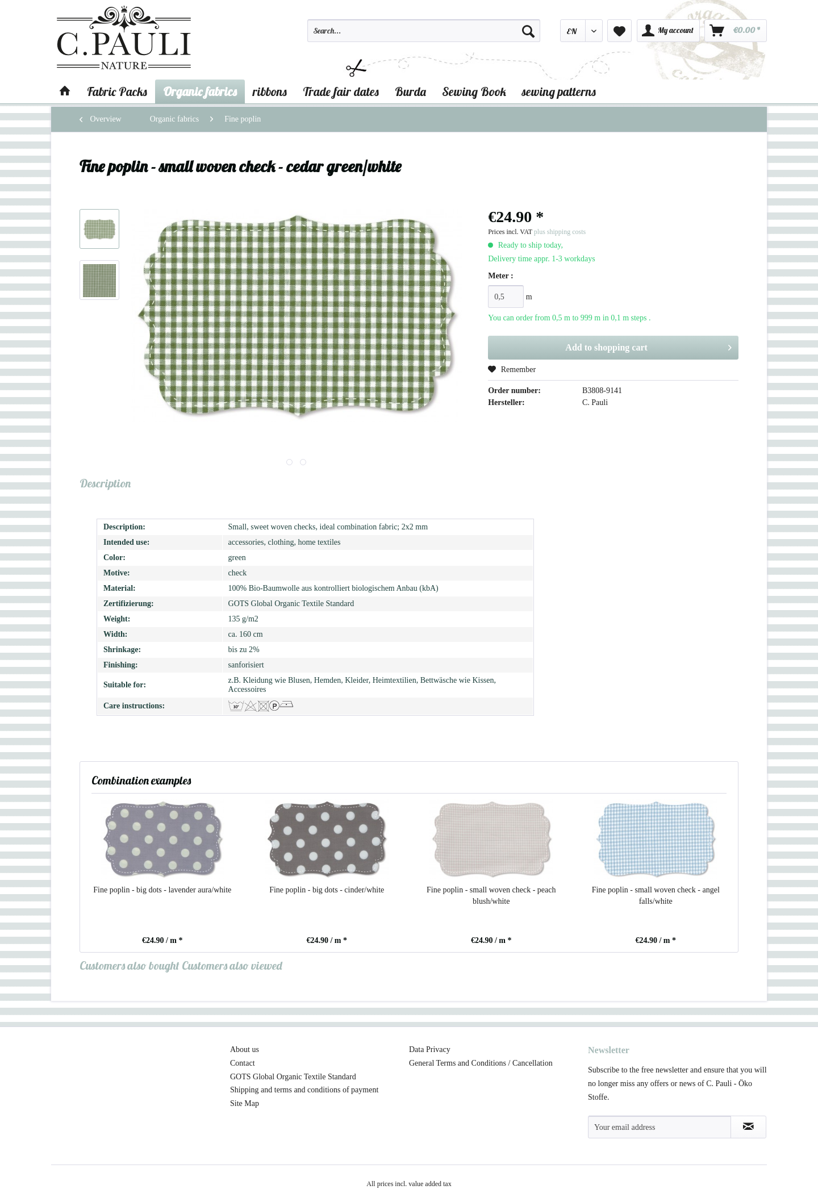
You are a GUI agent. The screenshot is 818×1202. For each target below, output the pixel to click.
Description (105, 483)
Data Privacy (429, 1049)
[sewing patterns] (559, 91)
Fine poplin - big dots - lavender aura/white (162, 890)
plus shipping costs (560, 232)
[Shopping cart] (735, 30)
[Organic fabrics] (200, 91)
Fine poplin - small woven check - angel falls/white (656, 895)
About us (244, 1049)
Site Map (244, 1103)
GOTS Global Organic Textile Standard (293, 1076)
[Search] (528, 30)
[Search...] (423, 30)
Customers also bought (130, 965)
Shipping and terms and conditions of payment (304, 1090)
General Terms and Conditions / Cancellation (481, 1063)
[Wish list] (619, 30)
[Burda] (410, 91)
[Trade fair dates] (341, 91)
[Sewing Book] (474, 91)
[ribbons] (270, 91)
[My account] (668, 30)
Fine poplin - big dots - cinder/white (326, 890)
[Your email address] (659, 1127)
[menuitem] (423, 35)
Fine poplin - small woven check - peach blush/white (491, 895)
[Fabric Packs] (117, 91)
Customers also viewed (232, 965)
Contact (242, 1063)
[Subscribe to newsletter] (748, 1127)
